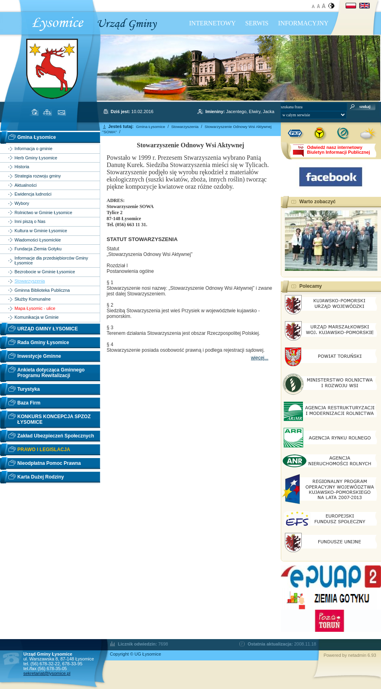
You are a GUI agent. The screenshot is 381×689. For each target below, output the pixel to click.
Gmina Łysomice (36, 137)
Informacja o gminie (33, 148)
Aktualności (25, 185)
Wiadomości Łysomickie (37, 240)
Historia (21, 167)
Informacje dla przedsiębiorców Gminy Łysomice (51, 260)
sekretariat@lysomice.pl (46, 673)
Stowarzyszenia (29, 281)
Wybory (21, 203)
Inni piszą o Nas (29, 221)
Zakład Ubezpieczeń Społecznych (55, 436)
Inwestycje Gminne (39, 356)
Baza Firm (28, 403)
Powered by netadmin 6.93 (349, 655)
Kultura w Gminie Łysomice (40, 231)
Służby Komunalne (32, 299)
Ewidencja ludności (32, 194)
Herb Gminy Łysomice (35, 158)
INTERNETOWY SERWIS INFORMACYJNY (259, 23)
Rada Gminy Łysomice (43, 342)
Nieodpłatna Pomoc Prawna (49, 463)
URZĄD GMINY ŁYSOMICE (47, 329)
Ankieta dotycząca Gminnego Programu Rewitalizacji (50, 372)
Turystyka (28, 389)
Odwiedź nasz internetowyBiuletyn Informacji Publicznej (338, 150)
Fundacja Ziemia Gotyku (38, 249)
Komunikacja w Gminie (36, 317)
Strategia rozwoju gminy (37, 176)
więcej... (259, 358)
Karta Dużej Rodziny (40, 477)
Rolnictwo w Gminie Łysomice (43, 212)
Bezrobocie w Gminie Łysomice (44, 272)
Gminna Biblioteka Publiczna (42, 290)
